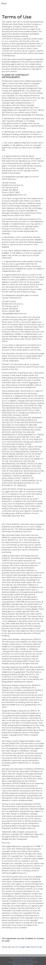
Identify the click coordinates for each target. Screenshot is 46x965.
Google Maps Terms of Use (30, 947)
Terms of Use (17, 960)
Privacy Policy (28, 960)
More (3, 3)
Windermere (32, 958)
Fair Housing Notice (31, 962)
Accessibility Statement (16, 962)
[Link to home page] (23, 3)
